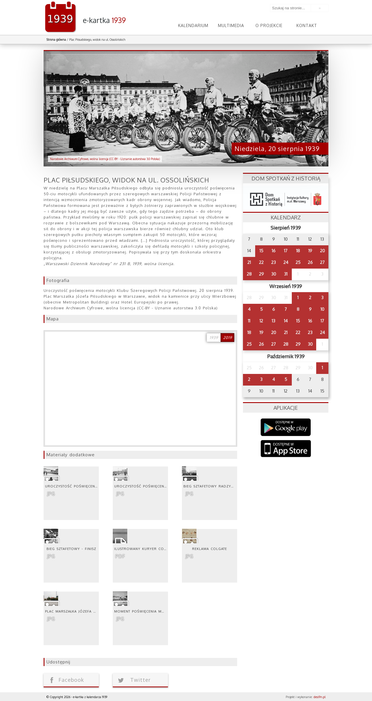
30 (273, 274)
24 (285, 262)
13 (273, 321)
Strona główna (56, 39)
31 (285, 274)
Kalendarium (193, 25)
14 (286, 321)
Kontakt (306, 25)
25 (298, 262)
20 (322, 250)
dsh (285, 198)
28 (249, 274)
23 (273, 262)
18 (298, 250)
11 (249, 321)
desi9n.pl (320, 697)
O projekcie (268, 25)
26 (310, 262)
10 (322, 309)
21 (249, 262)
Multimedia (231, 25)
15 (261, 250)
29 (261, 274)
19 (310, 250)
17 (285, 250)
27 (322, 262)
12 (261, 321)
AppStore (285, 449)
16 (274, 250)
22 (261, 262)
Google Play (285, 427)
